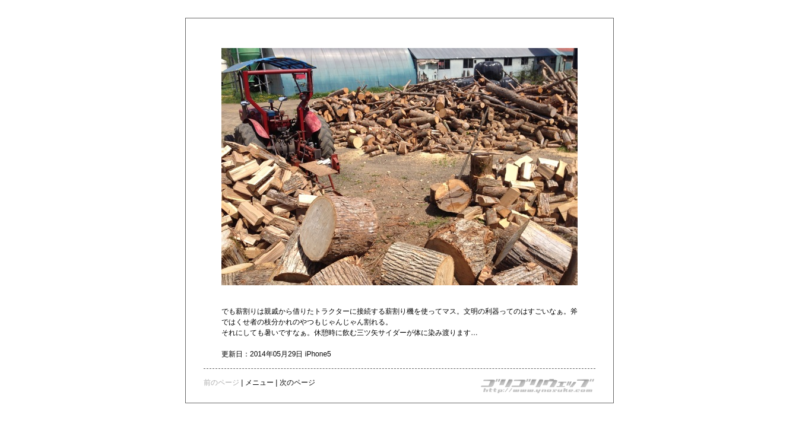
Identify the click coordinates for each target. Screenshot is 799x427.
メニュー (259, 382)
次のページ (297, 382)
